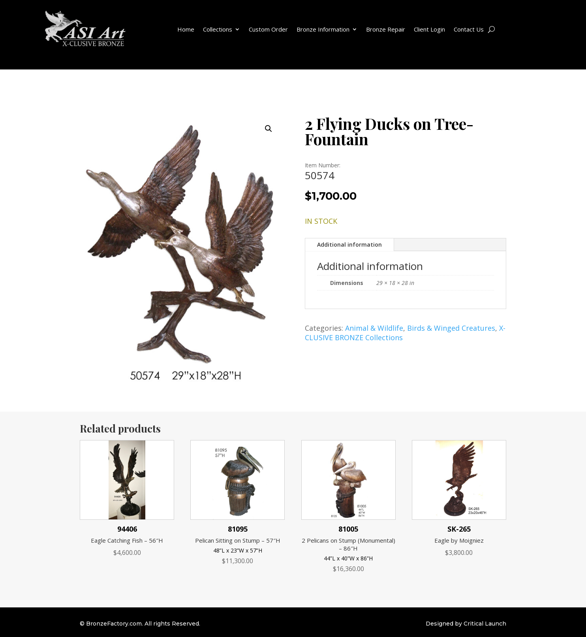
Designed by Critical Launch (466, 623)
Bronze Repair (385, 29)
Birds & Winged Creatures (451, 328)
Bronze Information (323, 29)
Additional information (349, 244)
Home (185, 29)
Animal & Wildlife (374, 328)
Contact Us (469, 29)
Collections (217, 29)
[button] (268, 129)
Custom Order (268, 29)
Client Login (429, 29)
